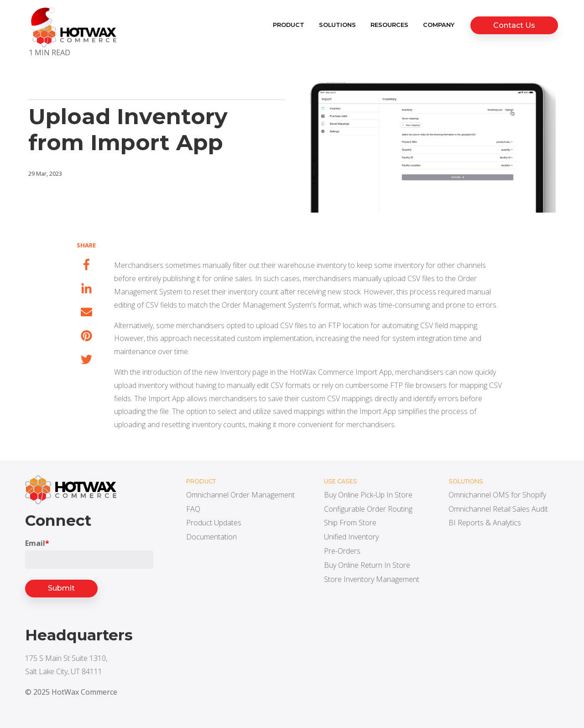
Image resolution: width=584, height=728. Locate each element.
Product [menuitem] (291, 24)
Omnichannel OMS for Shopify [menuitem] (497, 495)
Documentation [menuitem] (211, 537)
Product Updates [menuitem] (213, 523)
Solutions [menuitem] (339, 24)
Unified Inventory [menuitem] (351, 537)
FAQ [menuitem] (193, 509)
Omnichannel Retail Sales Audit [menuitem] (498, 509)
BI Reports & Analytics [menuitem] (484, 523)
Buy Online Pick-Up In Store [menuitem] (368, 495)
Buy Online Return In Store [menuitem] (367, 565)
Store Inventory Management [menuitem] (371, 579)
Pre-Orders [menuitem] (342, 551)
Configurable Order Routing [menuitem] (368, 509)
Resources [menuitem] (392, 24)
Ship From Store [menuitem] (350, 523)
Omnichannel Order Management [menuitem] (240, 495)
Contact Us (515, 25)
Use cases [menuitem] (340, 481)
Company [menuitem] (441, 24)
